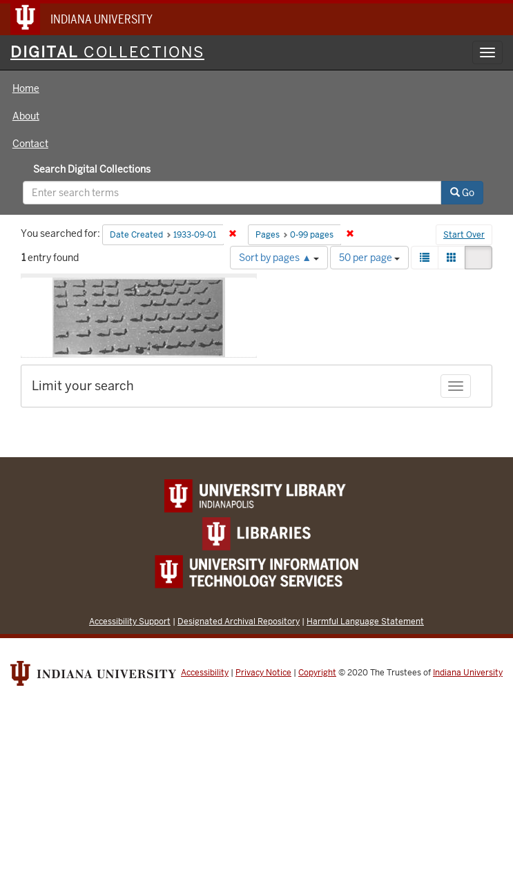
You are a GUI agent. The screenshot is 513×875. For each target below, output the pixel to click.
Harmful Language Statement (365, 621)
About (25, 116)
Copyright (317, 672)
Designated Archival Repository (238, 621)
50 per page (369, 257)
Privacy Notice (263, 672)
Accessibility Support (130, 621)
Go (462, 192)
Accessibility (205, 672)
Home (25, 88)
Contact (30, 143)
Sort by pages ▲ (279, 257)
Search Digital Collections (92, 169)
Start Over (464, 234)
